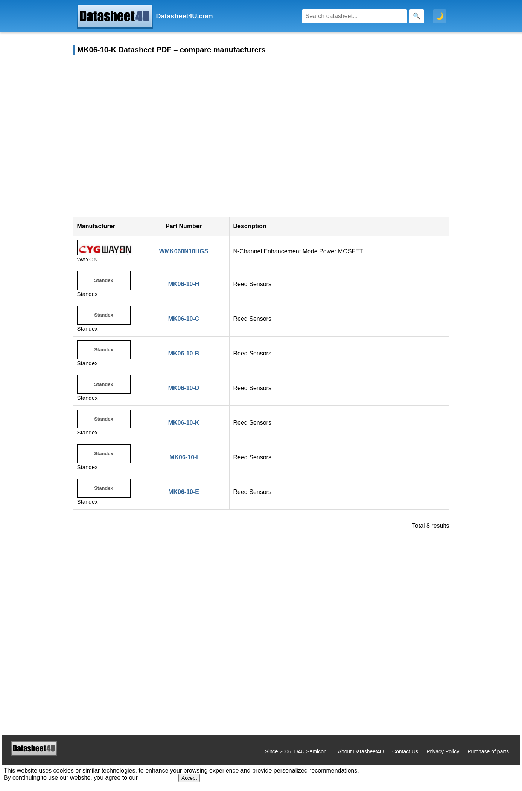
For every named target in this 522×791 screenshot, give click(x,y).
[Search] (354, 16)
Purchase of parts (488, 751)
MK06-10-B (183, 353)
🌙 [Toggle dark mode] (439, 16)
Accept (189, 778)
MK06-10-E (183, 492)
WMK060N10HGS (183, 251)
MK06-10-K (183, 422)
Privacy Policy (442, 751)
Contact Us (405, 751)
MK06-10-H (183, 284)
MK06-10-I (183, 457)
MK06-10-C (183, 318)
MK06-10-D (183, 388)
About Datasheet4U (361, 751)
